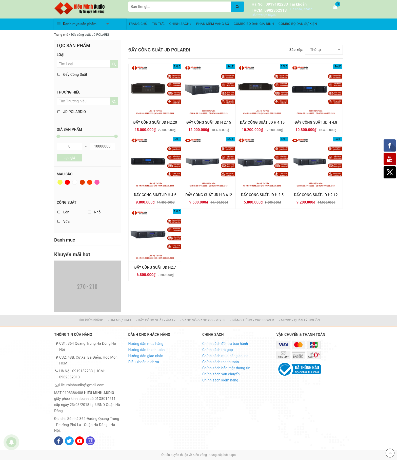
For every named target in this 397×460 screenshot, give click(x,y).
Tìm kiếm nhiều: (90, 320)
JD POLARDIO (71, 112)
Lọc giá (69, 158)
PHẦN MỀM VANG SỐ (212, 24)
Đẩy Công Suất (72, 74)
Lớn (63, 212)
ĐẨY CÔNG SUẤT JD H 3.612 (208, 195)
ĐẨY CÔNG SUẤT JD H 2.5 (262, 195)
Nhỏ (94, 212)
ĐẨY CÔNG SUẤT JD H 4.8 (316, 122)
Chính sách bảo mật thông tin (226, 368)
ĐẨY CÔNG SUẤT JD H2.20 (155, 122)
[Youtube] (79, 440)
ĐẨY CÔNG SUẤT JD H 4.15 (262, 122)
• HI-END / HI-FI (119, 320)
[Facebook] (58, 440)
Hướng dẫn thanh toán (146, 350)
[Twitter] (69, 440)
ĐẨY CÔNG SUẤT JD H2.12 (316, 195)
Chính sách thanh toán (220, 362)
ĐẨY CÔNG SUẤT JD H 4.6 (155, 195)
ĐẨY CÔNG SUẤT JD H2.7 (155, 267)
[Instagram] (90, 440)
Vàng (60, 182)
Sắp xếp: (296, 50)
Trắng (74, 182)
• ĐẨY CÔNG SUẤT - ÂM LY (155, 320)
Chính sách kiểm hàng (220, 380)
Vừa (63, 221)
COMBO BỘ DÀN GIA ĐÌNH (254, 24)
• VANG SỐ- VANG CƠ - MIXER (203, 320)
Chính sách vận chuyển (221, 374)
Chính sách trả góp (217, 350)
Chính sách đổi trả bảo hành (225, 344)
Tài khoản (298, 4)
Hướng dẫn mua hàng (146, 344)
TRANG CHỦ (138, 24)
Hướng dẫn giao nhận (145, 356)
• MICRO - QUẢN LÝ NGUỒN (299, 320)
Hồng (97, 182)
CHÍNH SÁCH (180, 24)
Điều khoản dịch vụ (143, 362)
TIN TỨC (158, 24)
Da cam (89, 182)
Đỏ (67, 182)
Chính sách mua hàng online (225, 356)
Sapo (232, 455)
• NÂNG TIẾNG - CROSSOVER (252, 320)
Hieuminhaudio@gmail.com (81, 385)
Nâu (82, 182)
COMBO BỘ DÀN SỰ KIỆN (298, 24)
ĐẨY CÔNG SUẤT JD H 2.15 (208, 122)
